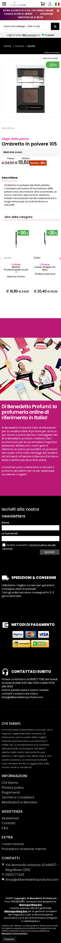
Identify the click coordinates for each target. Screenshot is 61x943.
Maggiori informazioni (14, 933)
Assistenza (10, 818)
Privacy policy (13, 787)
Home (7, 46)
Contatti (8, 823)
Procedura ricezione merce (24, 849)
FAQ (5, 828)
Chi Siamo (10, 782)
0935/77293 (14, 874)
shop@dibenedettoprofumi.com (30, 879)
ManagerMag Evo (30, 904)
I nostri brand (13, 844)
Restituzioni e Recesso (19, 802)
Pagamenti (11, 792)
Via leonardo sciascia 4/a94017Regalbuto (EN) (30, 867)
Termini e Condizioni (18, 797)
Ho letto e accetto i (15, 545)
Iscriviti (49, 552)
